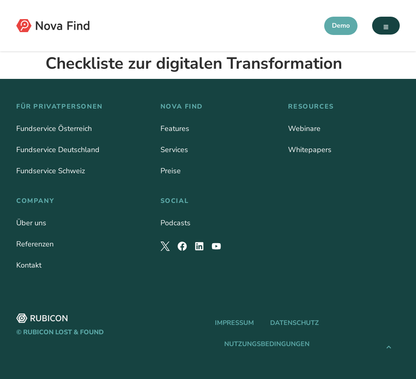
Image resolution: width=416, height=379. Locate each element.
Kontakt (28, 265)
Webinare (304, 128)
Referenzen (35, 244)
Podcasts (175, 223)
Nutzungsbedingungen (267, 344)
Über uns (31, 223)
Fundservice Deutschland (58, 150)
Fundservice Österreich (54, 128)
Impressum (234, 322)
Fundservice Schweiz (50, 171)
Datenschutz (294, 322)
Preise (170, 171)
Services (174, 150)
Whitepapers (310, 150)
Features (174, 128)
